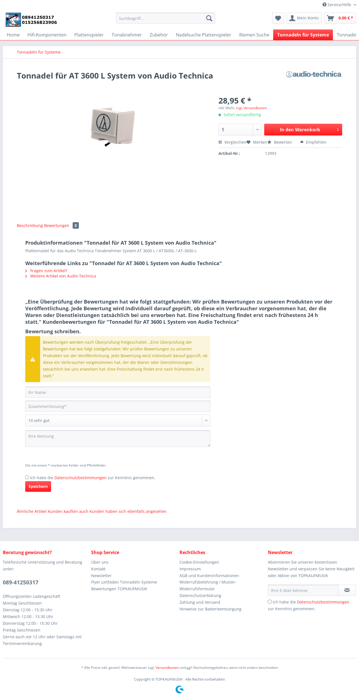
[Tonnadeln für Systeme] (303, 34)
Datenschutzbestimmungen (80, 477)
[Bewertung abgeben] (117, 420)
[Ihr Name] (117, 392)
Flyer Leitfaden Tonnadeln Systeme (124, 582)
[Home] (13, 34)
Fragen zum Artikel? (46, 270)
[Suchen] (209, 18)
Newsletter (101, 575)
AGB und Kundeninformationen (209, 575)
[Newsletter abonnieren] (347, 590)
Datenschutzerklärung (200, 595)
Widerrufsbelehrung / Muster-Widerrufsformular (208, 585)
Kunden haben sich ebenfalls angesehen (128, 511)
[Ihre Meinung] (117, 438)
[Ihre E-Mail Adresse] (303, 590)
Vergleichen (232, 142)
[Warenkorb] (340, 18)
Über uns (100, 562)
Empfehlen (313, 142)
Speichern (38, 486)
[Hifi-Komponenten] (47, 34)
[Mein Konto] (304, 18)
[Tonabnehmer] (127, 34)
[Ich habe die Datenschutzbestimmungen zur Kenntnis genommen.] (27, 477)
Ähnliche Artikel (32, 511)
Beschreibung (30, 225)
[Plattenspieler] (89, 34)
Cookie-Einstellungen (199, 562)
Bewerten (280, 142)
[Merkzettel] (278, 18)
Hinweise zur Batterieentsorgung (210, 609)
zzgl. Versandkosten (251, 107)
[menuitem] (165, 21)
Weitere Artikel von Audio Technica (60, 276)
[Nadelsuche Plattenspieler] (203, 34)
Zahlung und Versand (200, 602)
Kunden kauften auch (68, 511)
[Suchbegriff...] (165, 18)
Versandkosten (167, 667)
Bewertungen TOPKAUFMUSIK (119, 588)
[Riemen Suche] (254, 34)
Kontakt (98, 568)
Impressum (190, 568)
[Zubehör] (159, 34)
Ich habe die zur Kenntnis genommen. (92, 477)
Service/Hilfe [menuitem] (337, 4)
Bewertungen (61, 225)
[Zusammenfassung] (117, 406)
